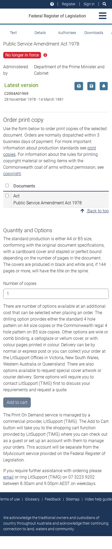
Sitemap (73, 499)
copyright (12, 173)
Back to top (94, 210)
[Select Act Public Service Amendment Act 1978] (7, 195)
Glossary (32, 499)
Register (69, 4)
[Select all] (7, 185)
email (8, 477)
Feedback (53, 499)
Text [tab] (13, 33)
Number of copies (19, 283)
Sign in (89, 4)
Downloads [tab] (93, 33)
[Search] (104, 4)
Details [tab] (40, 33)
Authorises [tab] (67, 33)
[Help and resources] (52, 4)
